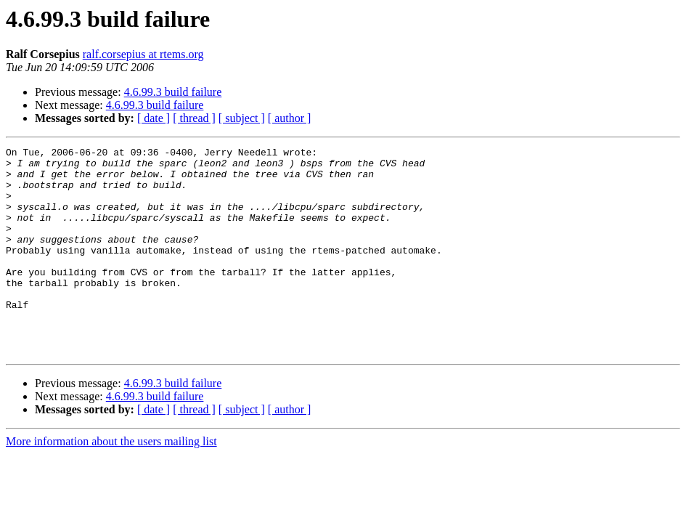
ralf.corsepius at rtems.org (143, 54)
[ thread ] (194, 118)
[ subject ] (242, 118)
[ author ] (289, 118)
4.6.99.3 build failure (173, 92)
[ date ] (153, 118)
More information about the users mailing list (111, 483)
